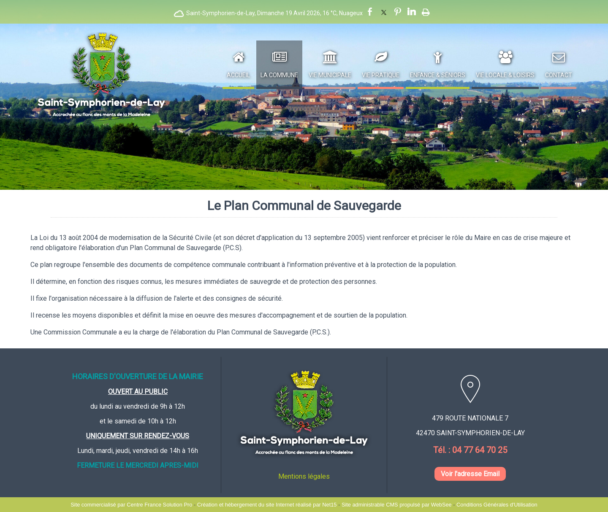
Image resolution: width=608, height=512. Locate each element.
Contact (558, 75)
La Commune (279, 75)
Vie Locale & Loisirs (505, 75)
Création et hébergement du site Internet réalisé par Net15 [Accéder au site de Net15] (267, 504)
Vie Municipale (330, 75)
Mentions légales (304, 476)
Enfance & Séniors (437, 75)
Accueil (238, 75)
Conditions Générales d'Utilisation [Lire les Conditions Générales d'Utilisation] (496, 504)
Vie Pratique (380, 75)
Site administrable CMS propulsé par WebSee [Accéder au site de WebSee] (397, 504)
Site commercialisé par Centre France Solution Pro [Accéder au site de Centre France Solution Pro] (131, 504)
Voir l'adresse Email (470, 474)
